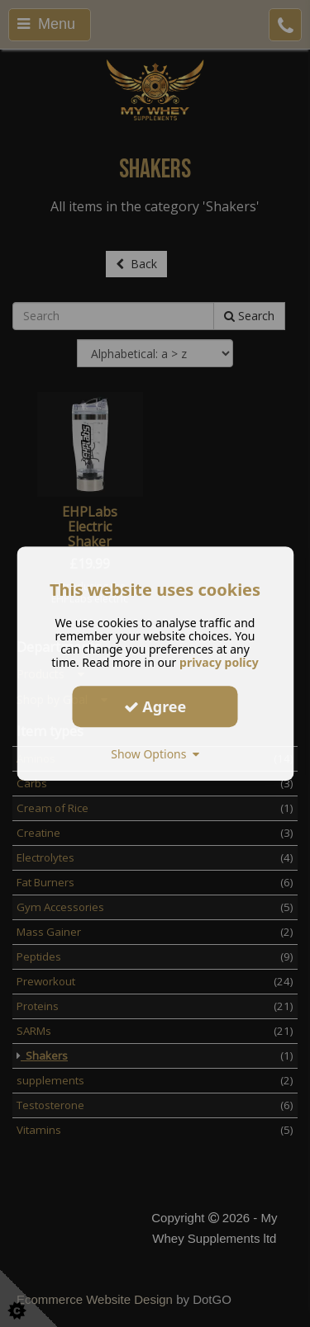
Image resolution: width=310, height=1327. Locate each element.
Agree (155, 706)
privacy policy (219, 662)
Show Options (155, 754)
